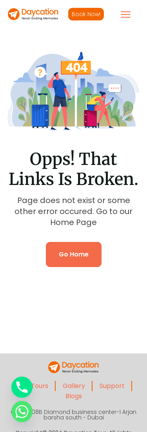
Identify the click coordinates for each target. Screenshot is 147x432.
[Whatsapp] (22, 411)
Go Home (74, 254)
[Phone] (22, 387)
